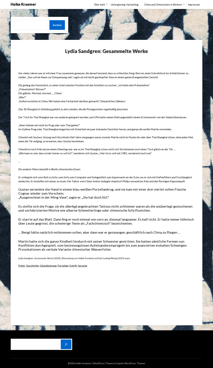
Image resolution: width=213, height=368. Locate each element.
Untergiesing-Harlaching (124, 4)
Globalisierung (48, 265)
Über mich (99, 4)
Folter (21, 265)
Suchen (57, 25)
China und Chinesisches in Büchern (163, 4)
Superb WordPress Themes (130, 363)
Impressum (194, 4)
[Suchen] (66, 344)
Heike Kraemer (23, 4)
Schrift (73, 265)
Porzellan (63, 265)
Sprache (82, 265)
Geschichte (32, 265)
